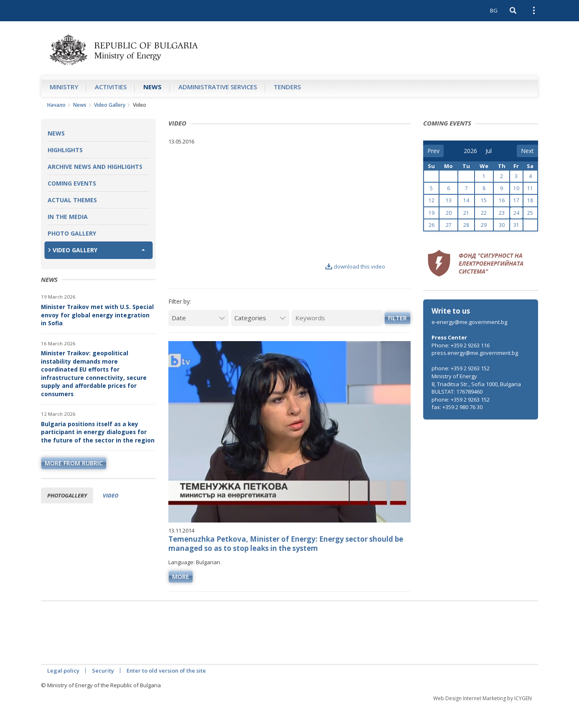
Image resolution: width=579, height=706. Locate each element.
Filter (397, 318)
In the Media (68, 217)
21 (466, 212)
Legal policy (63, 670)
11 (530, 188)
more (180, 576)
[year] (470, 151)
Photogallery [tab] (67, 495)
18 (530, 200)
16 (502, 200)
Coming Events (72, 183)
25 (530, 212)
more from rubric (74, 463)
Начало (56, 104)
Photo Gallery (72, 233)
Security (103, 670)
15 (484, 200)
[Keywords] (337, 318)
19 (431, 212)
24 (516, 212)
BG (494, 10)
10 (516, 188)
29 (484, 225)
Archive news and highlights (95, 167)
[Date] (198, 318)
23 (502, 212)
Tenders (287, 87)
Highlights (65, 150)
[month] (491, 151)
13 (449, 200)
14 (466, 200)
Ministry (64, 87)
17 (516, 200)
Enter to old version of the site (166, 670)
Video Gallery (109, 104)
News (152, 87)
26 (431, 225)
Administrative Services (217, 87)
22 (484, 212)
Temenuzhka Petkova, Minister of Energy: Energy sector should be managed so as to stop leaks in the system (285, 543)
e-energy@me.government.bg (469, 322)
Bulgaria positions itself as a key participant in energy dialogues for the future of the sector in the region (98, 432)
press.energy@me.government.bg (475, 353)
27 (449, 225)
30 (502, 225)
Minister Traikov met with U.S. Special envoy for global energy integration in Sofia (97, 315)
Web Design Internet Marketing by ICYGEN (482, 698)
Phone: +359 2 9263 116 (461, 345)
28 (466, 225)
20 (449, 212)
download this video (355, 266)
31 (516, 225)
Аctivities (111, 87)
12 (431, 200)
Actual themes (72, 200)
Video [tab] (110, 495)
